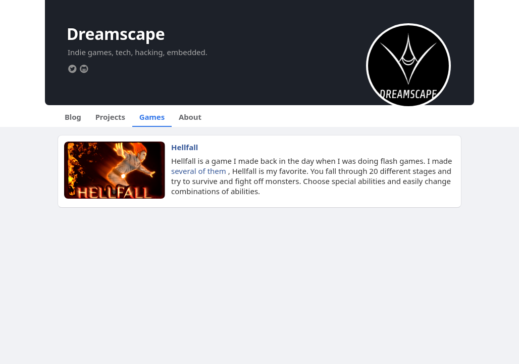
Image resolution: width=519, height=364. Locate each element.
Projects (110, 117)
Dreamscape (116, 33)
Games (152, 117)
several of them (198, 171)
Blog (73, 117)
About (190, 117)
